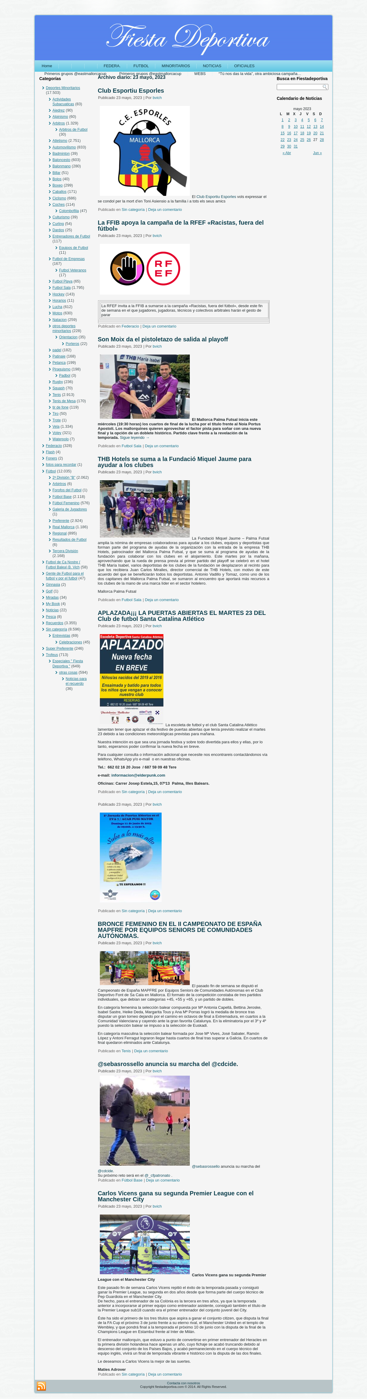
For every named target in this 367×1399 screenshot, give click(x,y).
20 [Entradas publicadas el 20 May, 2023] (315, 133)
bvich (157, 97)
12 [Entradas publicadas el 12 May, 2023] (309, 126)
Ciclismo (59, 198)
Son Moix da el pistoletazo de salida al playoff (163, 339)
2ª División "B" (63, 477)
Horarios (59, 300)
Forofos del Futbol (67, 490)
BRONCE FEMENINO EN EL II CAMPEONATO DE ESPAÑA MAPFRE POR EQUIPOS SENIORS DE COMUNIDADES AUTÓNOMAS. (180, 930)
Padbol (64, 375)
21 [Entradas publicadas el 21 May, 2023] (322, 133)
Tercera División (65, 551)
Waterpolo (60, 439)
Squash (58, 388)
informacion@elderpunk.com (139, 775)
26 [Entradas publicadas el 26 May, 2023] (309, 140)
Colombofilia (69, 211)
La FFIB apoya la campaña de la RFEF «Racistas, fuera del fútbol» (181, 225)
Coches (58, 204)
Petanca (59, 363)
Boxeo (57, 185)
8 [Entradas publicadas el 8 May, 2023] (283, 126)
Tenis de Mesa (64, 401)
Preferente (60, 521)
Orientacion (68, 337)
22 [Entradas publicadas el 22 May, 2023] (283, 140)
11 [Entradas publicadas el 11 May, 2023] (302, 126)
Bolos (56, 179)
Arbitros (58, 123)
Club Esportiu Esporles (131, 90)
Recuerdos (54, 623)
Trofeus (52, 655)
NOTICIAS (212, 66)
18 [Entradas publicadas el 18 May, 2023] (302, 133)
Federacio (54, 446)
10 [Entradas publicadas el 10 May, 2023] (295, 126)
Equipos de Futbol (73, 248)
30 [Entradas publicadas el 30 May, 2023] (289, 146)
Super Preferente (59, 648)
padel (56, 350)
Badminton (61, 153)
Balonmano (61, 166)
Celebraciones (70, 642)
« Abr (287, 153)
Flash (50, 452)
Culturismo (61, 217)
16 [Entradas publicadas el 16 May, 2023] (289, 133)
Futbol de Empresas (68, 259)
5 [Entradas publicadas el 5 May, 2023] (309, 120)
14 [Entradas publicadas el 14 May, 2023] (322, 126)
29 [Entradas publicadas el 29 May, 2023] (283, 146)
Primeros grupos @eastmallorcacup (75, 73)
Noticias (52, 610)
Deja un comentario (165, 209)
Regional (59, 533)
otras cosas (68, 672)
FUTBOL (141, 66)
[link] (216, 196)
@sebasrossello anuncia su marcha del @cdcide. (168, 1064)
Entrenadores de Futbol (71, 236)
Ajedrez (58, 110)
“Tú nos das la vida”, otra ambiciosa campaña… (260, 73)
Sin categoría (56, 629)
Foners (51, 458)
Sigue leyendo (135, 437)
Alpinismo (60, 117)
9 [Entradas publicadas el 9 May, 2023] (289, 126)
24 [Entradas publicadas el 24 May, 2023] (295, 140)
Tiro (55, 414)
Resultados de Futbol (69, 540)
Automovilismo (64, 147)
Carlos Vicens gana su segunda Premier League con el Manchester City (176, 1196)
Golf (49, 591)
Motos (57, 313)
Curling (58, 224)
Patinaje (58, 356)
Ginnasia (53, 585)
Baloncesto (61, 160)
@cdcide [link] (105, 1171)
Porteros (72, 344)
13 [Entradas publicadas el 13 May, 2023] (315, 126)
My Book (53, 604)
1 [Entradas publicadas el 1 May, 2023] (283, 120)
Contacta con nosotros (183, 1383)
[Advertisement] (302, 251)
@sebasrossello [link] (206, 1166)
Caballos (59, 192)
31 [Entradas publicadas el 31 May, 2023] (295, 146)
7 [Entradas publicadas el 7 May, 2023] (322, 120)
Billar (56, 173)
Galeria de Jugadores (69, 509)
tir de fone (60, 407)
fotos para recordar (61, 465)
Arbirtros (59, 484)
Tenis (56, 395)
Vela (55, 426)
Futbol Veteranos (72, 270)
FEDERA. (112, 66)
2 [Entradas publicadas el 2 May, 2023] (289, 120)
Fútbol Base (62, 497)
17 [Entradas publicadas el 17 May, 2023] (295, 133)
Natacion (59, 320)
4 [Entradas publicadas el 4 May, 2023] (302, 120)
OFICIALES (244, 66)
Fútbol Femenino (65, 503)
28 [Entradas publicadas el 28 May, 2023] (322, 140)
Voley (56, 433)
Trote (56, 420)
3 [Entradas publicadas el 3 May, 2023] (296, 120)
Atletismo (59, 141)
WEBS (200, 73)
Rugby (57, 382)
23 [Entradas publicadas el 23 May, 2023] (289, 140)
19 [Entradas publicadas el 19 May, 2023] (309, 133)
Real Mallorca (63, 527)
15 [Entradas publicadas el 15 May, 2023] (283, 133)
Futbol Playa (62, 281)
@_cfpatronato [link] (157, 1175)
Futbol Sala (61, 288)
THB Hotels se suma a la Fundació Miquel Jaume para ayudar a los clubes (174, 462)
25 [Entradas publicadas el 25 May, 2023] (302, 140)
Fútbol (51, 471)
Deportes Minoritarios (63, 88)
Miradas (52, 597)
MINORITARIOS (176, 66)
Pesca (51, 617)
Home (47, 66)
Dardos (58, 230)
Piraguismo (61, 369)
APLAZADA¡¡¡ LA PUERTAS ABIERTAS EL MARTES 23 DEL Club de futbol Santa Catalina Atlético (182, 616)
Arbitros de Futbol (73, 129)
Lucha (57, 307)
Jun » (317, 153)
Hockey (58, 294)
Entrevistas (61, 636)
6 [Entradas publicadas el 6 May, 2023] (315, 120)
